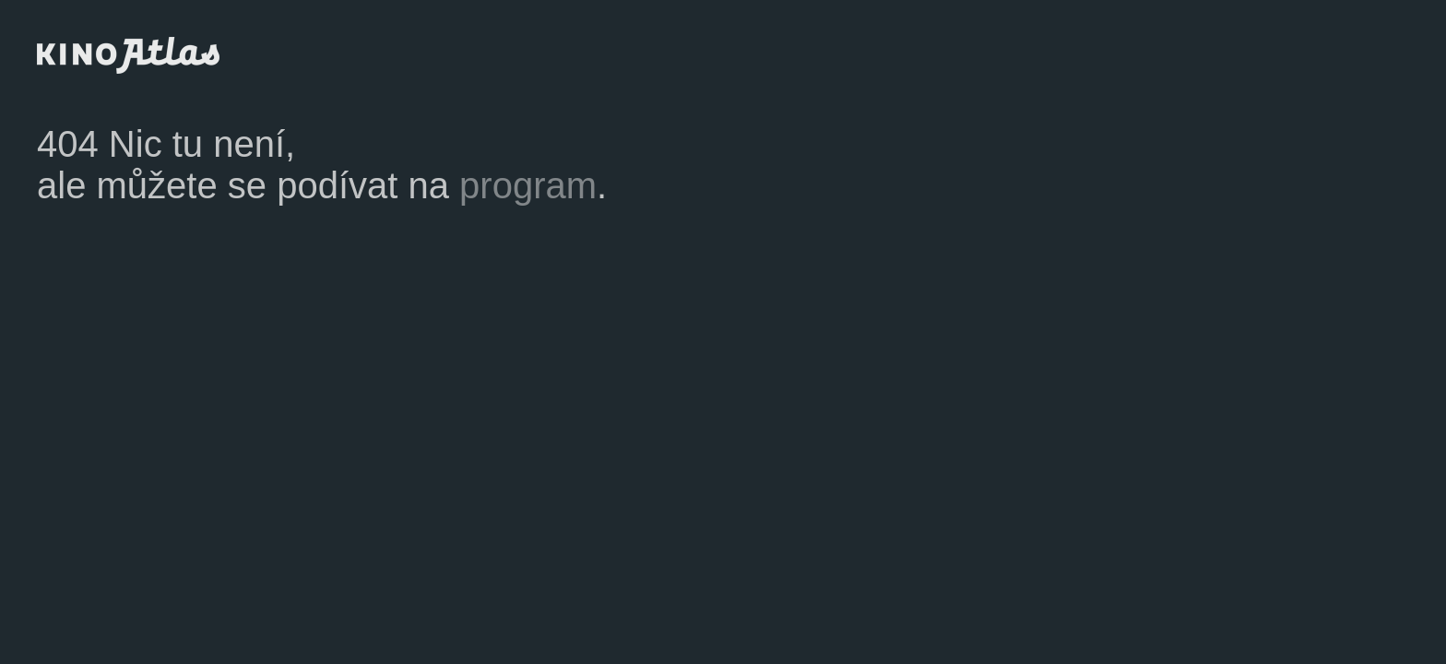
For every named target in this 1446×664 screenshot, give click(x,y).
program (528, 185)
